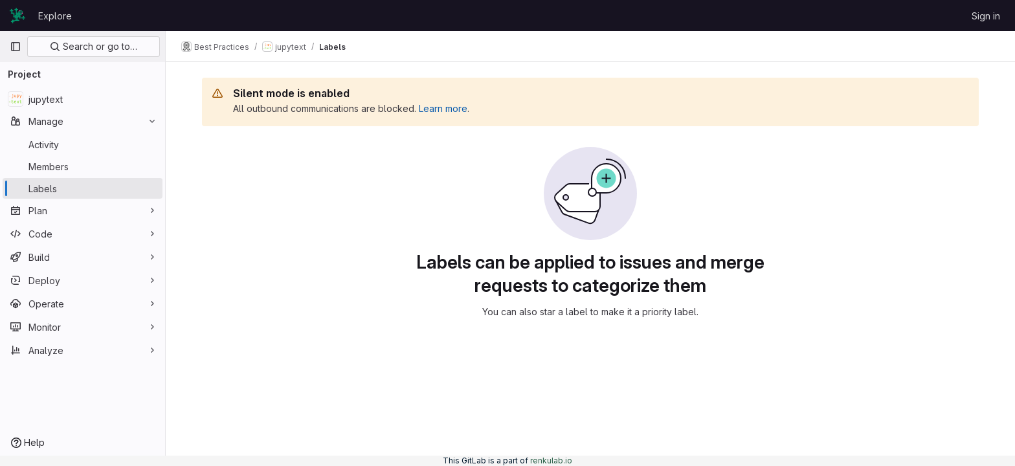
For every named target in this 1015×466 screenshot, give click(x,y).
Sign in (986, 15)
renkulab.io (551, 460)
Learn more (443, 108)
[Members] (82, 166)
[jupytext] (82, 99)
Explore (55, 15)
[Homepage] (17, 15)
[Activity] (82, 144)
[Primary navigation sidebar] (15, 46)
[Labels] (82, 188)
